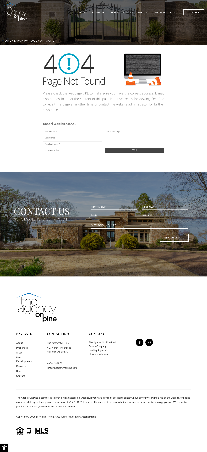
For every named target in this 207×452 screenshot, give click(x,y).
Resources (158, 12)
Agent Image (89, 416)
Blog (173, 12)
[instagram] (149, 342)
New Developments (135, 12)
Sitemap (41, 416)
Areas (114, 12)
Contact (193, 12)
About (82, 12)
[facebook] (139, 342)
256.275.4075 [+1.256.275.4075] (54, 362)
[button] (4, 448)
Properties (99, 12)
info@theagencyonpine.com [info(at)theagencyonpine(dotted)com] (62, 367)
